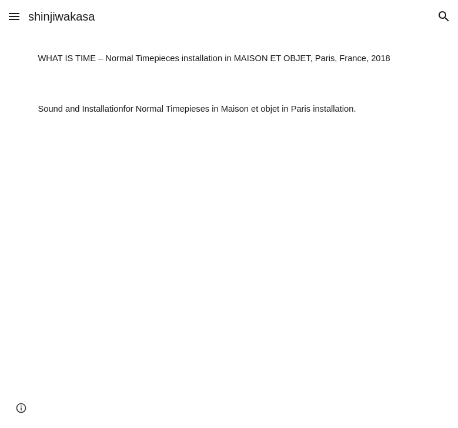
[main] (229, 58)
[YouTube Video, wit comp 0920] (229, 281)
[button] (14, 16)
